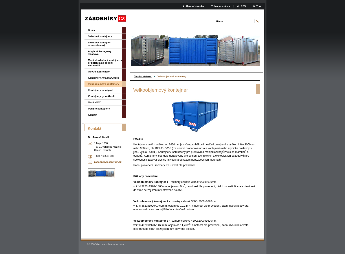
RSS (243, 6)
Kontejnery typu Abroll (101, 96)
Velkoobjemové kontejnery (103, 84)
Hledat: (220, 21)
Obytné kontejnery (99, 71)
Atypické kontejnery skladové (99, 52)
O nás (91, 30)
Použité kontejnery (99, 108)
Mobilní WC (94, 102)
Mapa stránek (222, 6)
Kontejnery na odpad (100, 90)
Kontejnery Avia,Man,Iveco (103, 77)
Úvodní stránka (143, 76)
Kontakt (92, 114)
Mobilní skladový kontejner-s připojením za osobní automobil (105, 63)
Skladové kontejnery (100, 36)
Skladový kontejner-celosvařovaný (99, 43)
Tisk (258, 6)
